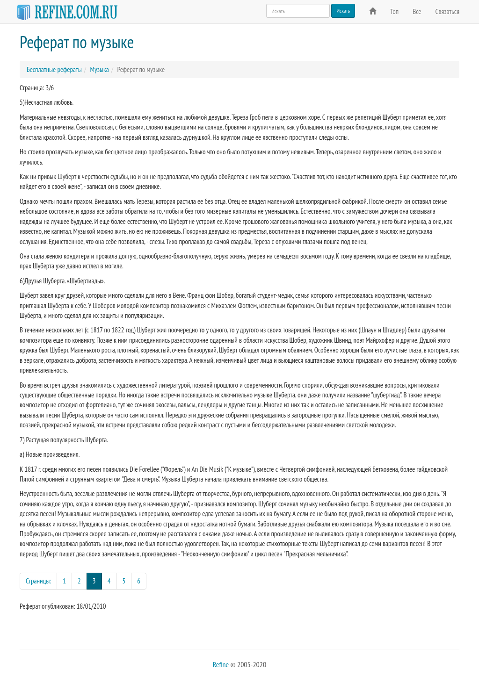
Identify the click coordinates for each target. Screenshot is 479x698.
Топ (394, 11)
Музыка (99, 69)
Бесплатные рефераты (54, 69)
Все (417, 11)
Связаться (447, 11)
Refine (221, 664)
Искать (343, 10)
